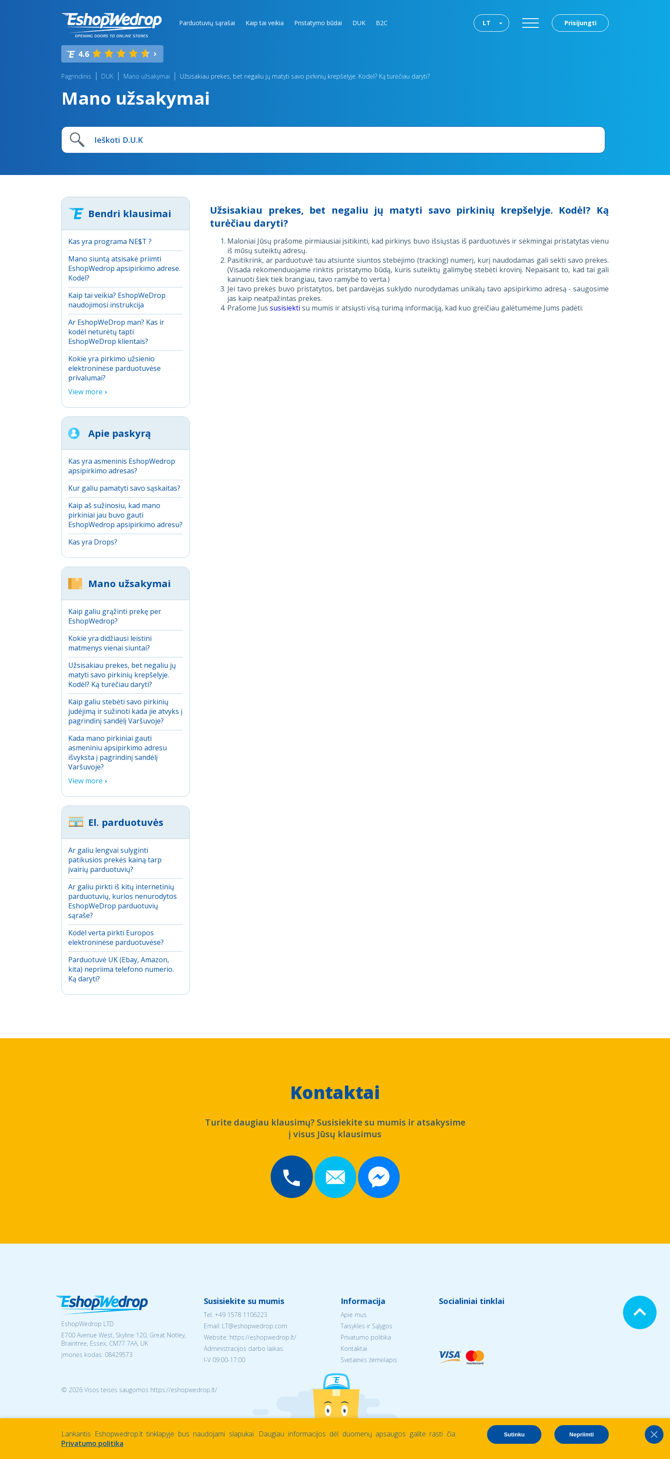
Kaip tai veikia (264, 23)
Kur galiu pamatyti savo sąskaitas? (124, 488)
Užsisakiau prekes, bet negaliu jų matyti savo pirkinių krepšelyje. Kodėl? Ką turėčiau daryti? (305, 76)
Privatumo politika (366, 1337)
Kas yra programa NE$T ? (110, 241)
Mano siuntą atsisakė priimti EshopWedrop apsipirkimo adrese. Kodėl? (124, 268)
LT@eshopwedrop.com (254, 1326)
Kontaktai (354, 1348)
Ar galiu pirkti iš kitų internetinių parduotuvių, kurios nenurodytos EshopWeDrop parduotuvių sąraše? (122, 901)
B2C (382, 23)
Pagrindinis (76, 76)
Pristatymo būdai (318, 23)
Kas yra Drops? (92, 542)
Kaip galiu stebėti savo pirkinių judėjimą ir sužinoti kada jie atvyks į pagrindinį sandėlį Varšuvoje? (125, 711)
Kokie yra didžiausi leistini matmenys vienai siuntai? (110, 643)
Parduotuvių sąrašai (207, 23)
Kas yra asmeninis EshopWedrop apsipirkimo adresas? (121, 465)
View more (85, 391)
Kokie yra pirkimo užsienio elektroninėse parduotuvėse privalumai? (114, 368)
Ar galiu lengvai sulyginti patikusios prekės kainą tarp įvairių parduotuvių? (115, 859)
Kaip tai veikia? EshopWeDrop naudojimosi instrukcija (117, 300)
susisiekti (285, 308)
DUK (358, 23)
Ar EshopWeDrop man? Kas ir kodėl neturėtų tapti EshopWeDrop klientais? (116, 331)
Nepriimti (581, 1434)
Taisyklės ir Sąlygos (366, 1326)
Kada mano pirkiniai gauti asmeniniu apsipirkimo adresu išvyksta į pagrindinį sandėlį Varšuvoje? (117, 752)
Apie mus (354, 1314)
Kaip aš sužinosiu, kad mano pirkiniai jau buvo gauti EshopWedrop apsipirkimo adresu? (125, 515)
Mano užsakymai (146, 76)
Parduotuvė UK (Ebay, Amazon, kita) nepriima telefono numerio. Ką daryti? (121, 969)
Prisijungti (580, 23)
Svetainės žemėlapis (369, 1360)
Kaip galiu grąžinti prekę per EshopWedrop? (114, 616)
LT (487, 23)
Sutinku (514, 1434)
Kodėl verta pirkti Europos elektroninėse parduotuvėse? (116, 937)
